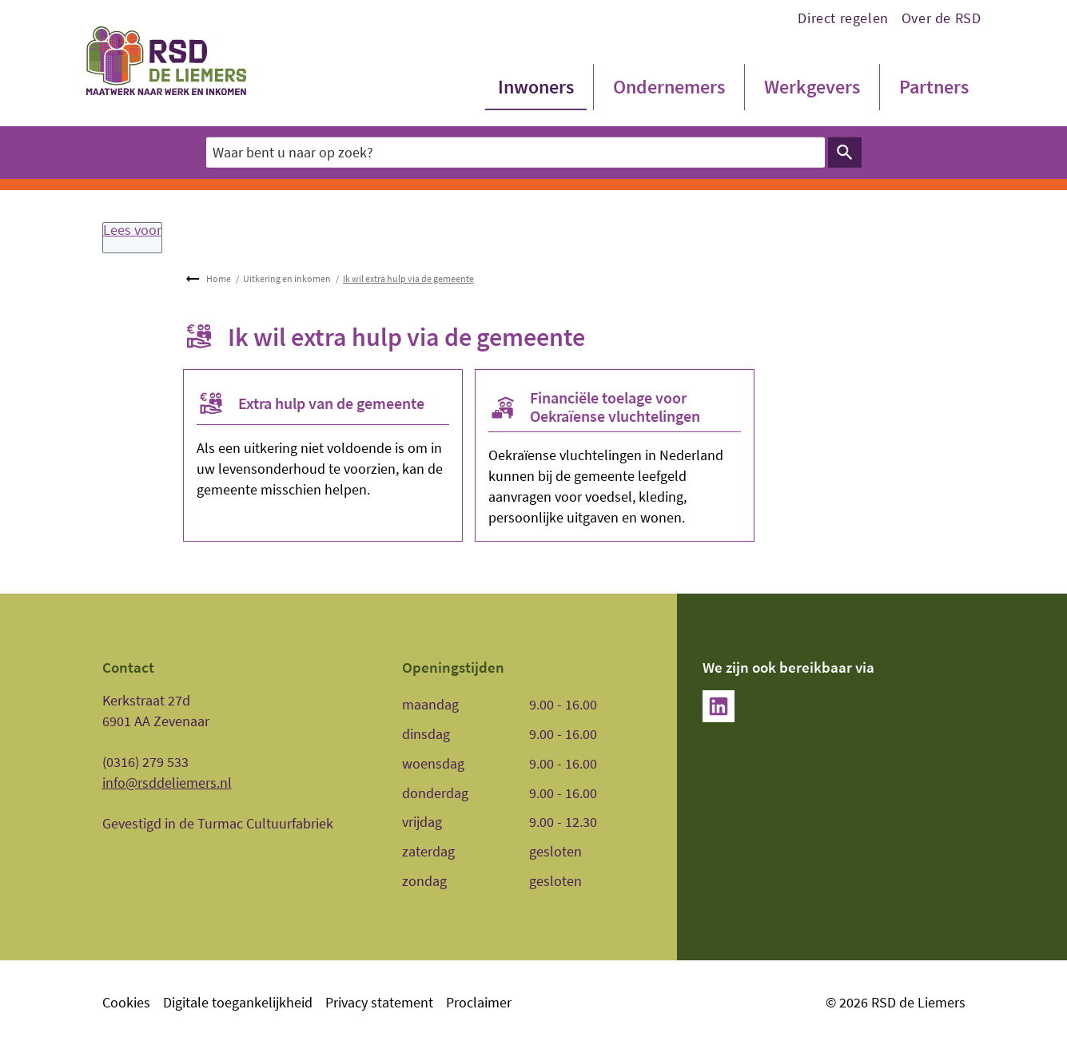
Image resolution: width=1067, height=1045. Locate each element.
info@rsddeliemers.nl (167, 782)
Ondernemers (669, 86)
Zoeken (842, 152)
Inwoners (536, 86)
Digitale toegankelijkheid (238, 1002)
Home (218, 278)
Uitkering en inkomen (287, 278)
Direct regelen (843, 18)
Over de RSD (941, 18)
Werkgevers (812, 86)
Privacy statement (379, 1002)
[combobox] (515, 152)
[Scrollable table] (526, 793)
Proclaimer (479, 1002)
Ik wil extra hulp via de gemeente (408, 278)
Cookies (126, 1002)
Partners (934, 86)
